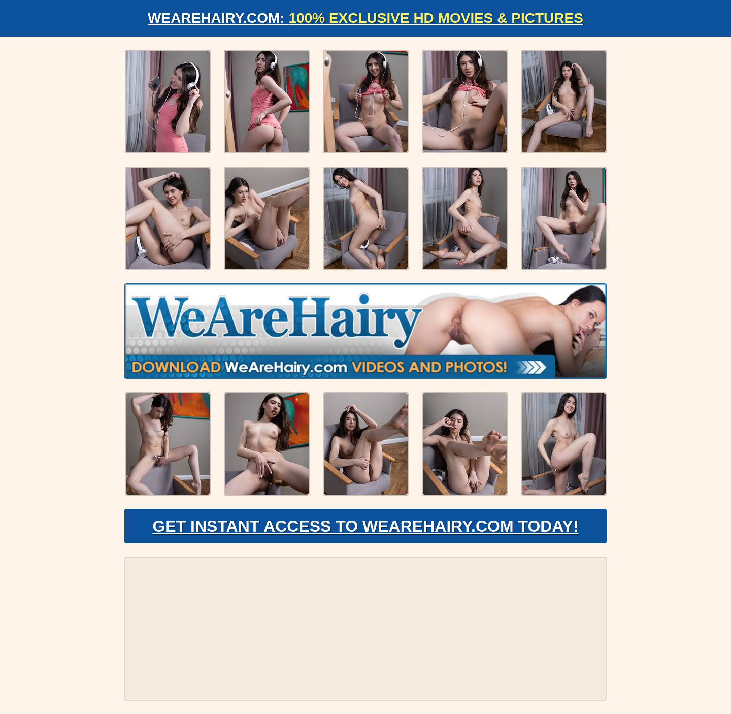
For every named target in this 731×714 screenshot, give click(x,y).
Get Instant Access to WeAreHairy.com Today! (365, 526)
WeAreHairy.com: (365, 18)
